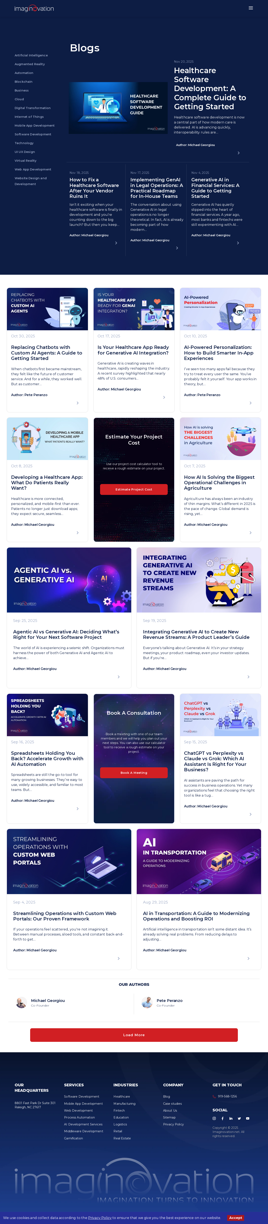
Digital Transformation (33, 108)
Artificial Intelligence (31, 55)
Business (22, 90)
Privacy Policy (100, 1218)
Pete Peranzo (170, 1000)
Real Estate (122, 1142)
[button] (34, 8)
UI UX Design (25, 152)
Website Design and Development (31, 181)
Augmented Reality (30, 64)
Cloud (19, 99)
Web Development (78, 1114)
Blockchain (24, 82)
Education (121, 1121)
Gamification (73, 1142)
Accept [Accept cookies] (235, 1218)
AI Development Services (83, 1128)
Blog (166, 1100)
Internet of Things (29, 117)
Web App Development (33, 169)
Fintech (119, 1114)
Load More (134, 1037)
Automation (24, 73)
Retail (117, 1135)
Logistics (120, 1128)
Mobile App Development (35, 125)
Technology (24, 143)
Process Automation (79, 1121)
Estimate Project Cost (134, 489)
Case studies (172, 1107)
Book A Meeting (134, 773)
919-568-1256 (227, 1100)
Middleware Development (83, 1135)
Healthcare (121, 1100)
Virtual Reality (25, 161)
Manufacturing (124, 1107)
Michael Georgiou (48, 1000)
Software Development (33, 134)
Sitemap (169, 1121)
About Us (170, 1114)
